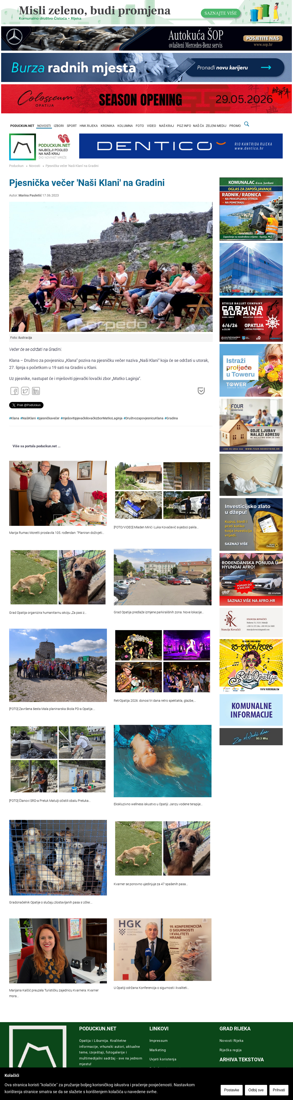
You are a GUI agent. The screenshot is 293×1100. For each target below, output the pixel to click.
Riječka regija (231, 1050)
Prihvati (279, 1090)
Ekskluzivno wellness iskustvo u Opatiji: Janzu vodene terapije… (158, 804)
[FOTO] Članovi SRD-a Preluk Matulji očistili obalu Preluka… (50, 801)
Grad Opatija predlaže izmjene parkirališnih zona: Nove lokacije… (159, 612)
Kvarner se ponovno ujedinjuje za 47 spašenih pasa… (151, 884)
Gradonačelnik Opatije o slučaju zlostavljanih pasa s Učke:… (50, 902)
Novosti (34, 166)
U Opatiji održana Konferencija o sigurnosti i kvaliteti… (151, 988)
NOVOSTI (44, 126)
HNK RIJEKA (89, 126)
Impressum (158, 1041)
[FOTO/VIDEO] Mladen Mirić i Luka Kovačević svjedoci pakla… (156, 527)
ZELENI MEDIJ (216, 126)
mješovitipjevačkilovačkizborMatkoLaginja (92, 418)
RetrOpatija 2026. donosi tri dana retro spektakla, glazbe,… (155, 701)
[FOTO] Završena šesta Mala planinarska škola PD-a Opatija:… (52, 709)
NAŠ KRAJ (166, 126)
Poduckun (16, 166)
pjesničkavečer (49, 418)
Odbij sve (256, 1090)
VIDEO (151, 126)
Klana (15, 418)
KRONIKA (107, 126)
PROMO (235, 126)
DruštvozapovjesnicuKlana (144, 418)
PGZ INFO (184, 126)
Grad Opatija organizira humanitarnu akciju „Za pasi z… (48, 613)
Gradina (172, 418)
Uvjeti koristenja (162, 1059)
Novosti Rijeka (232, 1041)
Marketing (157, 1050)
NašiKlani (29, 418)
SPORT (72, 126)
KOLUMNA (125, 126)
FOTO (140, 126)
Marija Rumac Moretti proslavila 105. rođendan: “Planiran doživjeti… (56, 533)
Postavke (231, 1090)
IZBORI (59, 126)
